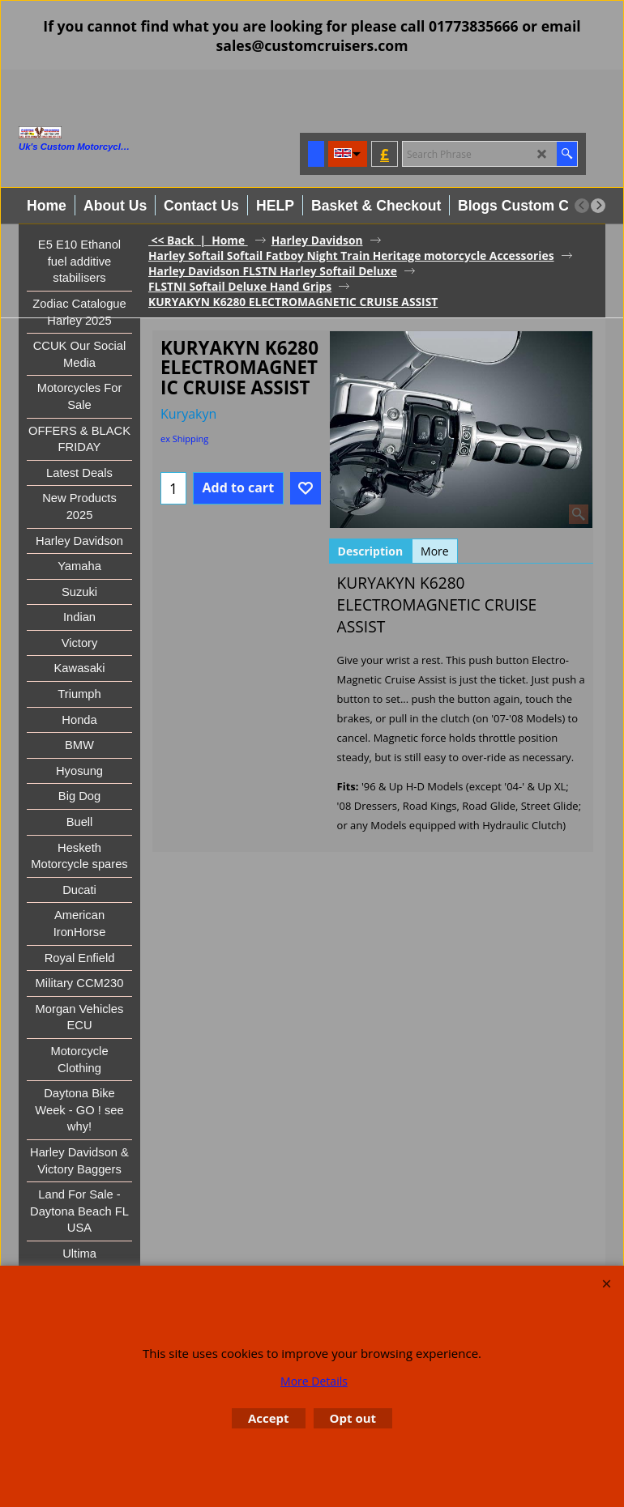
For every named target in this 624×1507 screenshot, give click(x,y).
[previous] (582, 205)
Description (371, 551)
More (435, 551)
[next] (598, 205)
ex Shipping (184, 438)
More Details (314, 1381)
